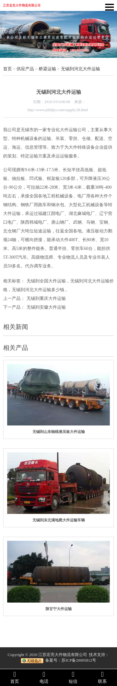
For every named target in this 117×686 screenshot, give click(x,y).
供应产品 (25, 69)
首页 (7, 69)
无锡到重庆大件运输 (46, 298)
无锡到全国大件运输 (46, 281)
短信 (73, 677)
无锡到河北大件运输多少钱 (38, 289)
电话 (44, 677)
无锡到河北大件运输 (80, 69)
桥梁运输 (47, 69)
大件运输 (12, 213)
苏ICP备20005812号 (78, 660)
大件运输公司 (73, 129)
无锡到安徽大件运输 (46, 307)
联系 (102, 677)
